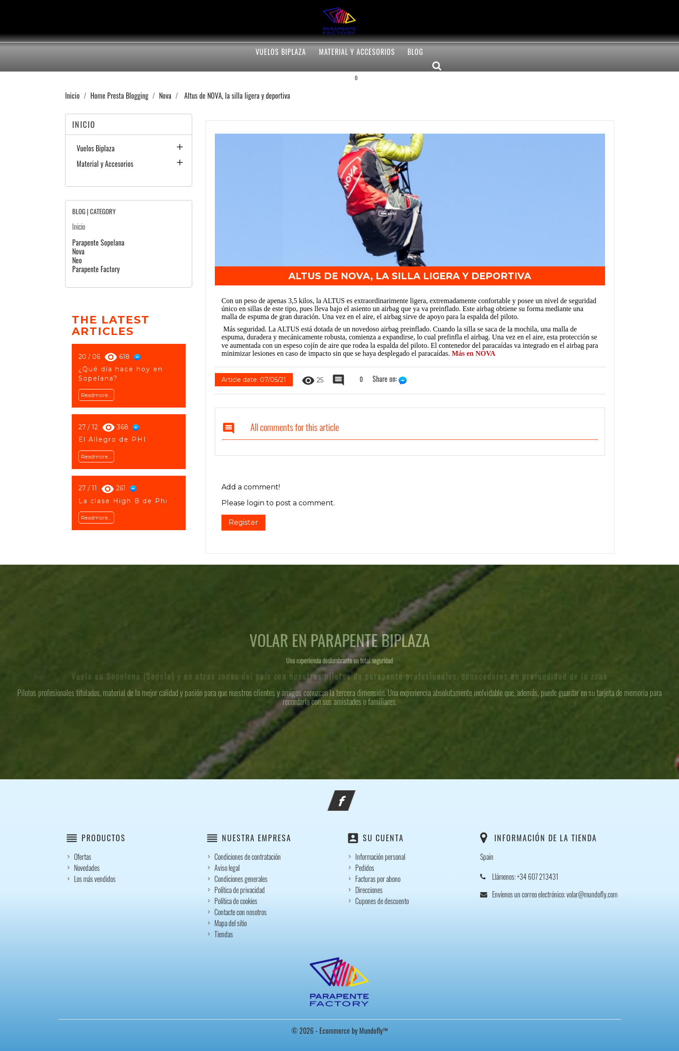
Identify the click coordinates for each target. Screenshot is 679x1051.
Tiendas (223, 934)
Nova (78, 251)
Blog (415, 51)
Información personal (380, 856)
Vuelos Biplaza (281, 51)
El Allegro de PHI (112, 439)
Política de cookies (235, 901)
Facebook (353, 795)
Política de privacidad (239, 890)
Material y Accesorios (357, 51)
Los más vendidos (95, 879)
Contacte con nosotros (240, 912)
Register (243, 522)
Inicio (84, 124)
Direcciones (369, 890)
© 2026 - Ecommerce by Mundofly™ (339, 1030)
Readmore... (96, 395)
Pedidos (364, 867)
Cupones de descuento (382, 901)
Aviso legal (227, 867)
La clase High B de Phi (123, 501)
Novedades (87, 867)
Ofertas (82, 856)
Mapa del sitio (230, 923)
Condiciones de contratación (247, 856)
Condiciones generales (241, 879)
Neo (77, 260)
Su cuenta (383, 837)
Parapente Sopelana (98, 242)
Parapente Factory (96, 269)
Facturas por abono (377, 879)
